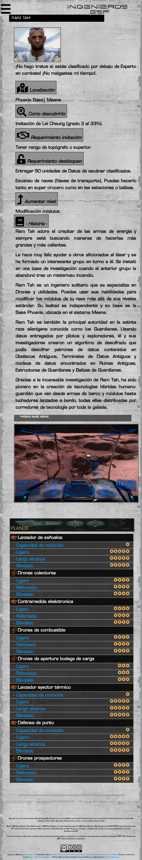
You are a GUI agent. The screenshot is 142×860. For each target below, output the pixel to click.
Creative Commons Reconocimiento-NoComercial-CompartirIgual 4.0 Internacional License (84, 854)
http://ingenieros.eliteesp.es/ (40, 857)
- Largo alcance (29, 559)
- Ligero (21, 552)
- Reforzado (25, 588)
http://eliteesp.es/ (112, 857)
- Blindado (23, 566)
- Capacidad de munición (38, 546)
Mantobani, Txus (30, 854)
